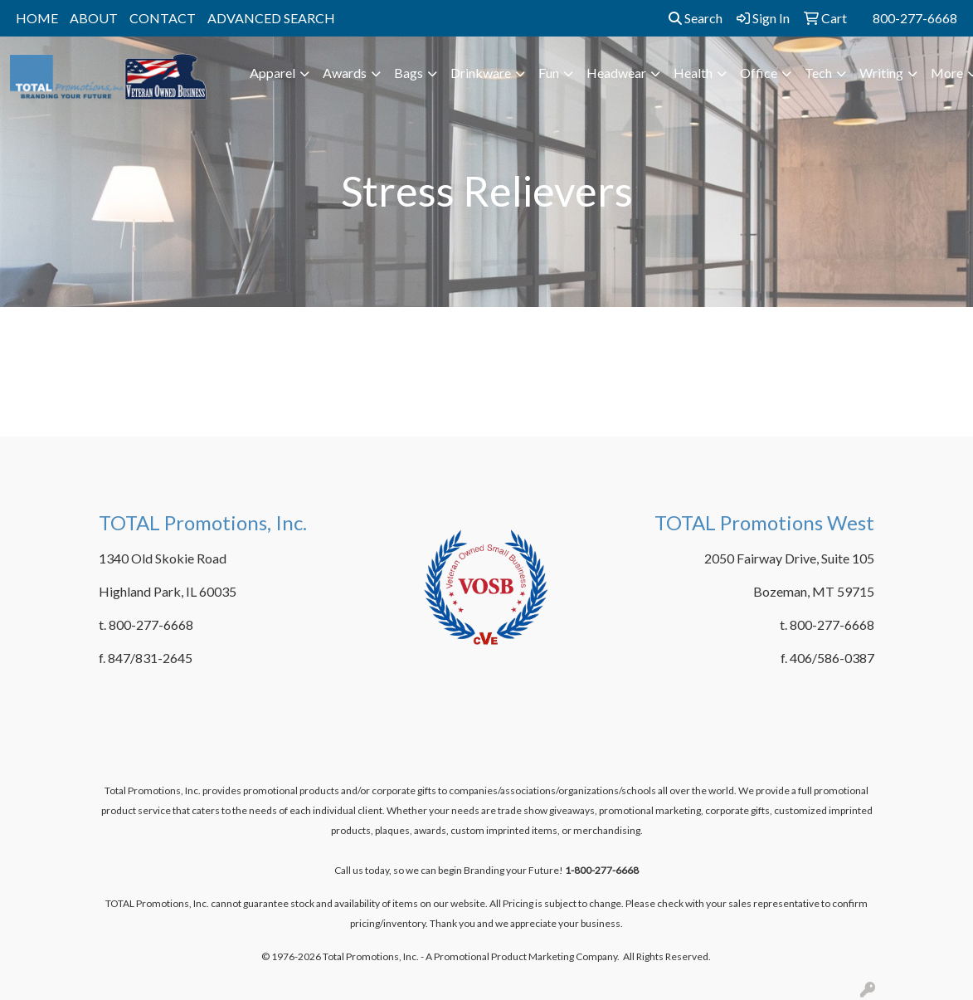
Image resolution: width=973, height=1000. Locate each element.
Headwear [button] (616, 72)
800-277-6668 (915, 18)
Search (695, 18)
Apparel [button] (272, 72)
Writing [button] (881, 72)
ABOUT (94, 18)
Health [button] (693, 72)
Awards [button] (345, 72)
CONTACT (162, 18)
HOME (37, 18)
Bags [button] (408, 72)
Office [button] (758, 72)
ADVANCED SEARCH (271, 18)
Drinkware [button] (480, 72)
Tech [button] (818, 72)
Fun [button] (548, 72)
